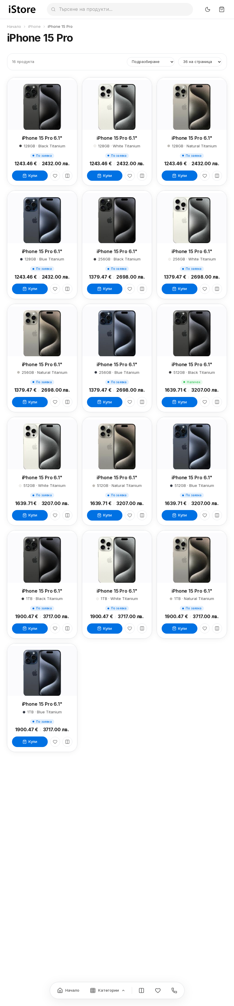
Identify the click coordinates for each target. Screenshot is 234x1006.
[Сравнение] (141, 990)
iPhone (34, 26)
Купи (30, 175)
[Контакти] (174, 990)
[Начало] (68, 990)
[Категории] (107, 990)
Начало (14, 26)
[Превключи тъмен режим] (207, 9)
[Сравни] (67, 176)
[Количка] (221, 9)
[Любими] (55, 176)
